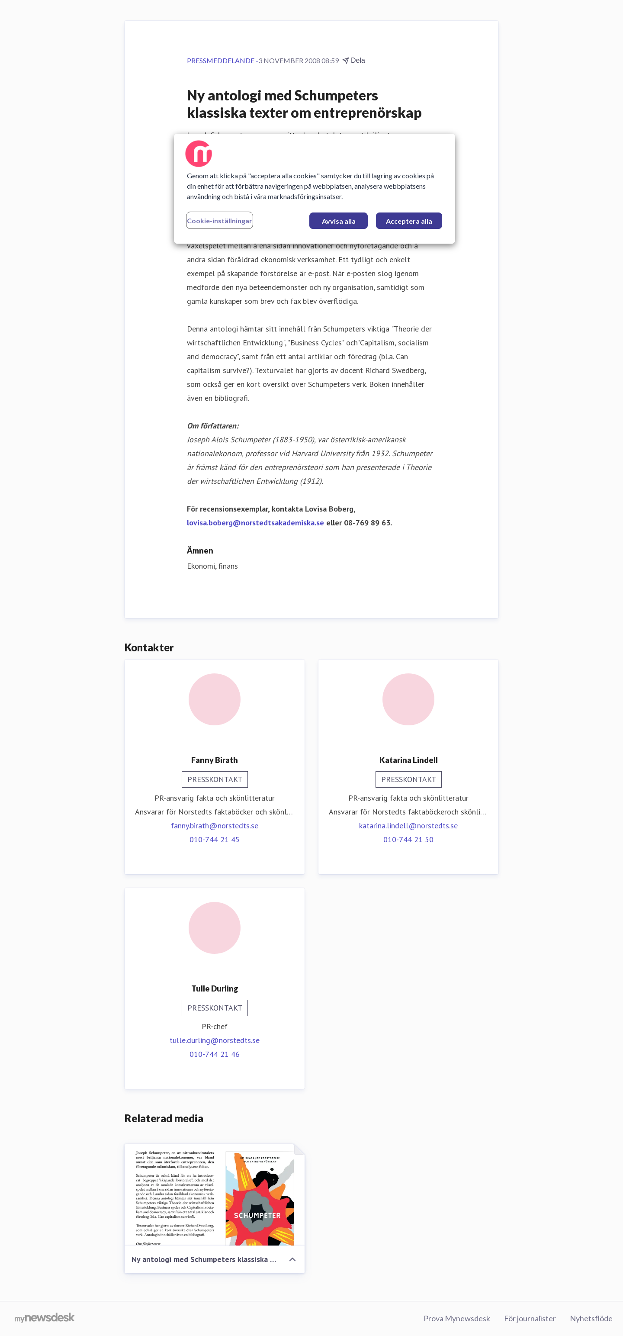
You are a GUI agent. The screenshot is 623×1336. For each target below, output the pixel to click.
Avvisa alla (339, 221)
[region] (314, 189)
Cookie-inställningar (219, 220)
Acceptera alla (409, 221)
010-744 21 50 (408, 839)
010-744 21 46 (214, 1054)
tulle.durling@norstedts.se (215, 1040)
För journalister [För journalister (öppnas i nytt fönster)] (530, 1318)
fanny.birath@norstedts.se (214, 826)
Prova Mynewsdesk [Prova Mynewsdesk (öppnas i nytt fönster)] (457, 1318)
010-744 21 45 (214, 839)
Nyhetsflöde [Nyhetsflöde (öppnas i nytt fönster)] (591, 1318)
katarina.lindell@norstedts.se (408, 826)
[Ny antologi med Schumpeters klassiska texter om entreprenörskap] (215, 1195)
